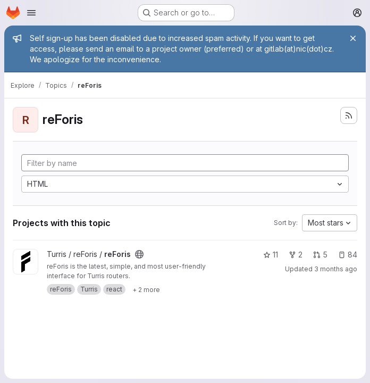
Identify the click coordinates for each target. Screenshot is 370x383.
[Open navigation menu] (31, 12)
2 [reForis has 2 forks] (295, 254)
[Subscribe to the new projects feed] (348, 115)
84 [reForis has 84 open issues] (347, 254)
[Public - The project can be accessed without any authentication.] (139, 254)
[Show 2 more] (146, 289)
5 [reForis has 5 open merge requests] (320, 254)
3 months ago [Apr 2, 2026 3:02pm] (335, 269)
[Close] (353, 38)
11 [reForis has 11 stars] (270, 254)
